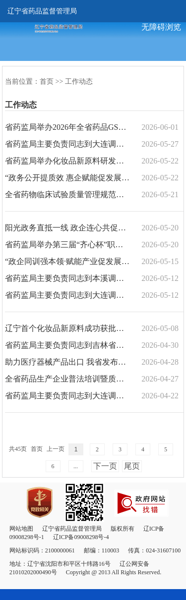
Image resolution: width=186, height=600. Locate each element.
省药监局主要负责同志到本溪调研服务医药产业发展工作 (67, 278)
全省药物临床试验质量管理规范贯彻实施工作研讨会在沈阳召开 (67, 194)
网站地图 (21, 528)
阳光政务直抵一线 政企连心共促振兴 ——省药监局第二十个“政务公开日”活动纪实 (67, 227)
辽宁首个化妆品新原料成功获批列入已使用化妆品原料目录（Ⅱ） (67, 328)
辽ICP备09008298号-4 (81, 537)
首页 (47, 81)
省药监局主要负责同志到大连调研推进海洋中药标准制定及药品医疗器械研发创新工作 (67, 295)
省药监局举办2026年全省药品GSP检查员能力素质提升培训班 (67, 127)
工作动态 (79, 81)
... (75, 466)
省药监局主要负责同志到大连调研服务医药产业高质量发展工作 (67, 395)
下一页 (105, 466)
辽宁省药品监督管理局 (42, 11)
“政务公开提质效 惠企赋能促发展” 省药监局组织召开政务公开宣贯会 (67, 177)
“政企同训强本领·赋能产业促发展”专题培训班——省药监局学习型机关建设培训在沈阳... (67, 261)
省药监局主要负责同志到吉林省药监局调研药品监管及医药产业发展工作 (67, 345)
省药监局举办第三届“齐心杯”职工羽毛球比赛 (67, 244)
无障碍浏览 (161, 27)
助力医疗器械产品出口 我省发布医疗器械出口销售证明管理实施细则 (67, 362)
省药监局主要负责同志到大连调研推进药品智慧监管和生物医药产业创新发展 (67, 144)
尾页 (132, 466)
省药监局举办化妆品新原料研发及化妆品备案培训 (67, 161)
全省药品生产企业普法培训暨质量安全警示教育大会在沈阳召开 (67, 379)
